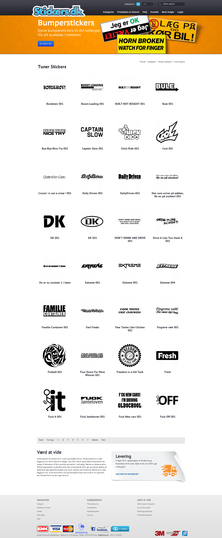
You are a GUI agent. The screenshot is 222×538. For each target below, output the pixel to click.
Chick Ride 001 (130, 148)
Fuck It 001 (55, 417)
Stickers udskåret (164, 62)
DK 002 (92, 238)
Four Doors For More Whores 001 (92, 374)
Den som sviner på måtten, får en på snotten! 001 (168, 195)
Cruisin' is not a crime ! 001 (54, 193)
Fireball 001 (55, 372)
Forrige (50, 440)
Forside (142, 62)
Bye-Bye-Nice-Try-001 (55, 148)
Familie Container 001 (55, 327)
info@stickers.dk (103, 535)
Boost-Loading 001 (92, 104)
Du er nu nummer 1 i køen (55, 282)
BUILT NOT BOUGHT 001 (130, 104)
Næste (95, 440)
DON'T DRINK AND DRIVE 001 (130, 240)
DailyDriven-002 (130, 193)
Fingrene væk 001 (168, 327)
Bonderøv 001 (54, 104)
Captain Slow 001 (92, 148)
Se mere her (46, 44)
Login (156, 4)
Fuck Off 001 (167, 417)
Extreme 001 (92, 282)
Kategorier (152, 62)
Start (41, 440)
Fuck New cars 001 (130, 417)
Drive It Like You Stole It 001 (167, 240)
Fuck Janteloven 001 (92, 417)
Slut (103, 440)
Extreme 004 (167, 282)
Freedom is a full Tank (130, 372)
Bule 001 (167, 104)
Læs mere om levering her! (127, 474)
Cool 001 (167, 148)
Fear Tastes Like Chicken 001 (130, 329)
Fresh (167, 372)
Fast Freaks (92, 327)
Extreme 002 (130, 282)
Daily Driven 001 (92, 193)
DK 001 (54, 238)
